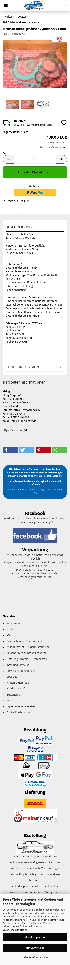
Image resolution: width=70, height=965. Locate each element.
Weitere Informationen (35, 957)
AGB (9, 635)
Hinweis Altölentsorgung (21, 671)
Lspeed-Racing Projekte (21, 706)
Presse (11, 700)
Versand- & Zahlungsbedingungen (27, 653)
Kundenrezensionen (25, 367)
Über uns (12, 676)
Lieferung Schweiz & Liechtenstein (27, 659)
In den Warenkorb (31, 172)
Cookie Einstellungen (19, 712)
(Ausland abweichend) (41, 125)
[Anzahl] (35, 159)
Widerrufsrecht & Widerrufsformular (28, 647)
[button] (8, 159)
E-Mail (39, 476)
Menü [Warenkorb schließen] (6, 5)
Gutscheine (13, 694)
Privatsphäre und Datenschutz (24, 641)
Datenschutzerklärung (15, 929)
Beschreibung (19, 227)
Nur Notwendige (35, 948)
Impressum (13, 623)
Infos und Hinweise (18, 665)
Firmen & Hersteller (18, 682)
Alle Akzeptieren (35, 937)
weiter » (9, 16)
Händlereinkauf (16, 688)
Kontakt (11, 629)
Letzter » (23, 16)
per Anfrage (23, 476)
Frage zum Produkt (18, 201)
